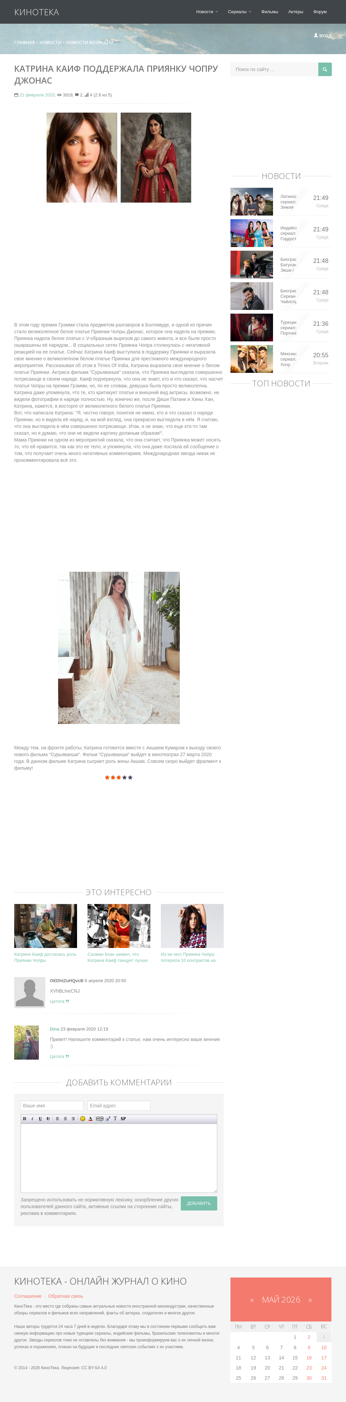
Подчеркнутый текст (40, 1118)
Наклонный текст (32, 1118)
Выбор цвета (90, 1118)
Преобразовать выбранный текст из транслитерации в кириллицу (115, 1118)
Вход (323, 35)
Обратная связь (65, 1296)
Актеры (295, 11)
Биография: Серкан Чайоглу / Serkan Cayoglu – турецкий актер (288, 296)
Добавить (199, 1203)
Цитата (59, 1001)
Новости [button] (207, 11)
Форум (320, 11)
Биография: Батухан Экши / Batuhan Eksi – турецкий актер (288, 265)
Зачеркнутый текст (48, 1118)
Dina (54, 1029)
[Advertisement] (119, 260)
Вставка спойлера (123, 1118)
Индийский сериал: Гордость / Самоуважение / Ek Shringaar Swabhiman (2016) (288, 233)
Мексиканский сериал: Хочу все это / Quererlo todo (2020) (288, 359)
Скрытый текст (100, 1118)
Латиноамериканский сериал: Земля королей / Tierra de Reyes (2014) (288, 202)
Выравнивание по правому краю (73, 1118)
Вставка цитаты (108, 1118)
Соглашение (28, 1296)
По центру (65, 1118)
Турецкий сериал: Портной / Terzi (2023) (288, 328)
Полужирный (25, 1118)
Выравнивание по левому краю (57, 1118)
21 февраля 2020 (37, 94)
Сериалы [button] (239, 11)
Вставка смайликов (82, 1118)
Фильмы (270, 11)
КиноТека (36, 12)
